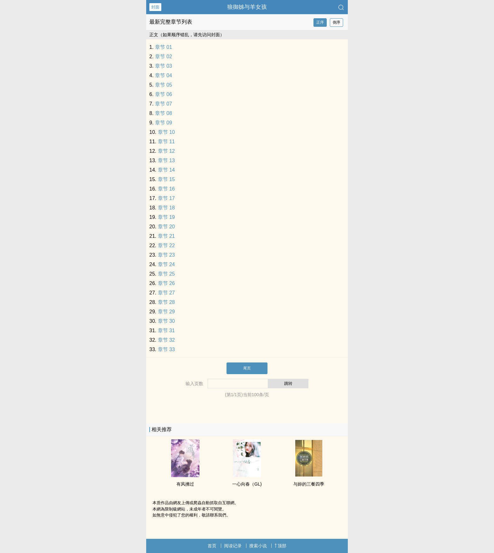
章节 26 (166, 283)
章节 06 (163, 94)
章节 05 (163, 85)
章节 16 (166, 188)
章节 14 (166, 170)
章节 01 (163, 47)
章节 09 (163, 122)
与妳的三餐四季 (308, 484)
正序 (320, 22)
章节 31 (166, 330)
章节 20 (166, 226)
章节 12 (166, 151)
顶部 (280, 545)
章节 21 (166, 236)
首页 (212, 545)
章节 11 (166, 141)
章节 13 (166, 160)
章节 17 (166, 198)
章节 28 (166, 302)
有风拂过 (185, 484)
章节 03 (163, 66)
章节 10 (166, 132)
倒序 (336, 22)
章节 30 (166, 321)
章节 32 (166, 340)
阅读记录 (233, 545)
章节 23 (166, 255)
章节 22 (166, 245)
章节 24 (166, 264)
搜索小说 (258, 545)
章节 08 (163, 113)
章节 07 (163, 103)
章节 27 (166, 292)
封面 (155, 7)
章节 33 (166, 349)
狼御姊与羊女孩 (247, 7)
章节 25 (166, 273)
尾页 (247, 368)
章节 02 (163, 56)
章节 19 (166, 217)
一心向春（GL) (246, 484)
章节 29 (166, 311)
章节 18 (166, 207)
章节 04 (163, 75)
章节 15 (166, 179)
